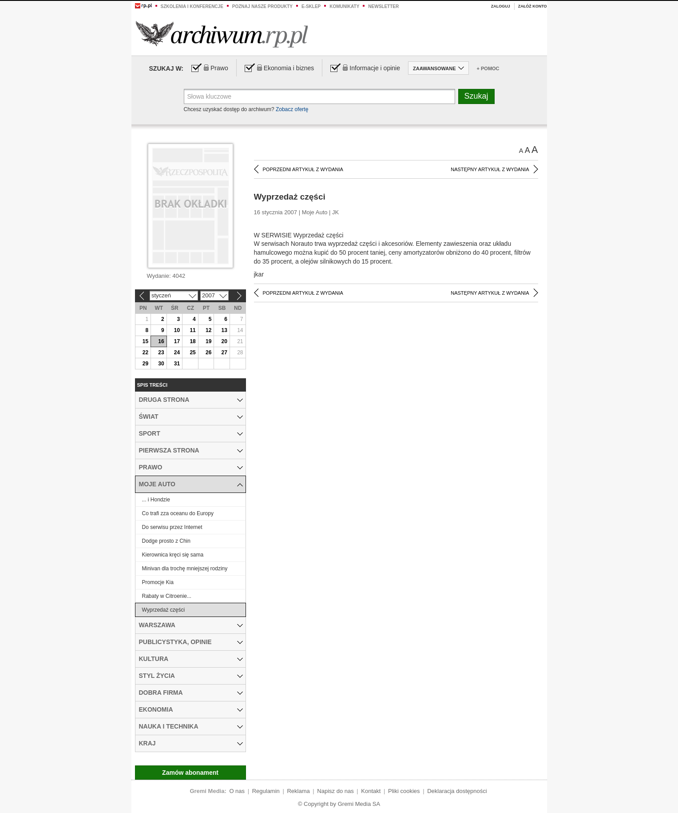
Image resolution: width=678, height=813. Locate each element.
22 (145, 352)
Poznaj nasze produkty (262, 6)
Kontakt (371, 791)
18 (192, 341)
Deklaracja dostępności (457, 791)
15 (145, 341)
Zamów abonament (190, 772)
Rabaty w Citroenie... (166, 596)
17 (177, 341)
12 (208, 330)
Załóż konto (532, 6)
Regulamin (266, 791)
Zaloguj (500, 6)
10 (177, 330)
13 (224, 330)
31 (177, 363)
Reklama (298, 791)
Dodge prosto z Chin (166, 541)
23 (161, 352)
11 (192, 330)
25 (192, 352)
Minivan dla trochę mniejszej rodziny (185, 568)
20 (224, 341)
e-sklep (311, 6)
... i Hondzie (156, 500)
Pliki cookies (404, 791)
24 (177, 352)
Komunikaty (344, 6)
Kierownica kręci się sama (173, 555)
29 (145, 363)
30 (161, 363)
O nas (237, 791)
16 (161, 341)
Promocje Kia (158, 582)
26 (208, 352)
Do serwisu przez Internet (172, 527)
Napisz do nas (335, 791)
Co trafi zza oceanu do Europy (178, 513)
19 (208, 341)
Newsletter (383, 6)
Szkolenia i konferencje (192, 6)
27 (224, 352)
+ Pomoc (488, 68)
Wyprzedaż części (163, 610)
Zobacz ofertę (292, 109)
